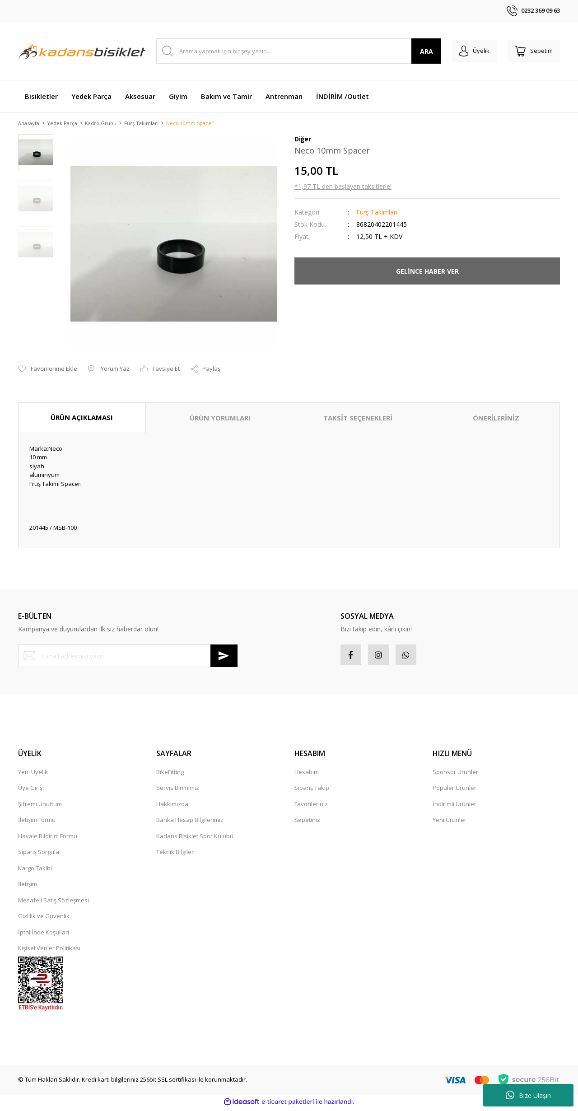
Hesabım (306, 774)
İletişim (27, 886)
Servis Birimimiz (177, 790)
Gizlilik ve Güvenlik (44, 919)
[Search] (295, 51)
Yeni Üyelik (33, 774)
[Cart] (532, 51)
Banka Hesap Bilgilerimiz (190, 822)
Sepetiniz (307, 822)
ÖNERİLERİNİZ (496, 418)
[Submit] (224, 656)
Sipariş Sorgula (38, 854)
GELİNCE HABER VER (427, 271)
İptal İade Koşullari (43, 935)
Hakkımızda (172, 807)
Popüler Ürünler (454, 790)
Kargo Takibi (35, 871)
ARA (419, 51)
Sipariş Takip (311, 790)
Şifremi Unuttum (40, 807)
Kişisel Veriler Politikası (49, 951)
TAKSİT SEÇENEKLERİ (357, 418)
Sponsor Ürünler (455, 774)
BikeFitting (170, 774)
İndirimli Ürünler (454, 807)
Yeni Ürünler (449, 822)
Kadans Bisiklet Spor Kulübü (194, 839)
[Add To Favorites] (47, 369)
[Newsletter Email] (128, 656)
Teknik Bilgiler (175, 854)
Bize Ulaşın (528, 1095)
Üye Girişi (31, 790)
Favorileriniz (311, 807)
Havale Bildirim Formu (47, 839)
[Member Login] (469, 51)
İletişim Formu (37, 822)
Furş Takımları (376, 213)
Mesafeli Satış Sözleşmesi (53, 903)
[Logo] (81, 51)
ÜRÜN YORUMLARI (220, 418)
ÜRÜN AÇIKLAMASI (82, 418)
